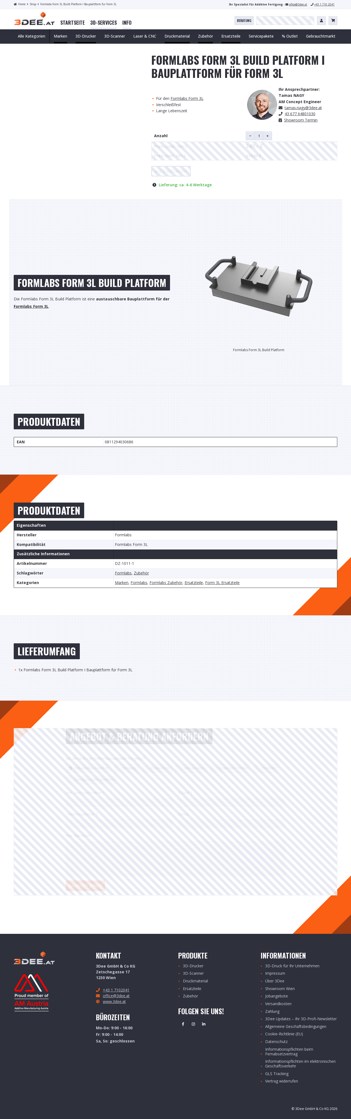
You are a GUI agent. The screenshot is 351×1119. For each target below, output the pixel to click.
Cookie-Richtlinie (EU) (284, 1034)
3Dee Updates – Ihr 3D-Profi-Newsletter (301, 1019)
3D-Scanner (193, 973)
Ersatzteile (194, 582)
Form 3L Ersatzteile (222, 582)
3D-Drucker (193, 966)
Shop (31, 4)
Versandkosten (278, 1004)
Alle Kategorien (31, 36)
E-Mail (185, 792)
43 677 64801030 (300, 113)
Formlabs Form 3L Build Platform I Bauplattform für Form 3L (77, 4)
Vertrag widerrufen (281, 1081)
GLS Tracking (276, 1074)
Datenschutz (276, 1041)
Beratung (244, 20)
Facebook (183, 1024)
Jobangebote (276, 996)
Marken (121, 582)
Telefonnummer (82, 814)
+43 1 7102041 (116, 990)
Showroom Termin (301, 120)
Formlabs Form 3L (187, 98)
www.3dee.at (114, 1001)
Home (20, 4)
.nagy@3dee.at (303, 107)
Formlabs (123, 573)
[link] (72, 22)
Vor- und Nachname (85, 792)
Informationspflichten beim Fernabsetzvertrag (289, 1051)
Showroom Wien (280, 988)
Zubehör (141, 573)
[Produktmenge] (258, 135)
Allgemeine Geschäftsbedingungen (295, 1026)
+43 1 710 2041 (324, 4)
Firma (183, 814)
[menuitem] (72, 22)
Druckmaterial (195, 981)
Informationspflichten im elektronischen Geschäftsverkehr (300, 1064)
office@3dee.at (298, 4)
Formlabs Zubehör (165, 582)
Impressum (275, 973)
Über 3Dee (274, 981)
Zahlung (272, 1011)
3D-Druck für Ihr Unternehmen (292, 966)
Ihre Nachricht (78, 835)
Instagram (193, 1024)
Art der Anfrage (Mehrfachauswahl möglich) (105, 758)
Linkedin (204, 1024)
